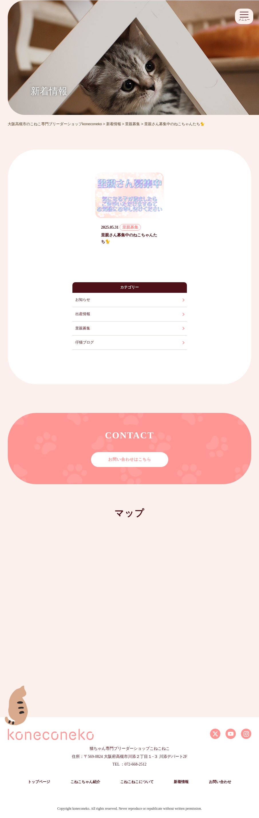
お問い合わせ (220, 782)
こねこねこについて (137, 782)
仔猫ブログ (84, 342)
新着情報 (181, 782)
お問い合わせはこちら (129, 459)
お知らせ (82, 300)
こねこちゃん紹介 (85, 782)
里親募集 (82, 328)
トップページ (39, 782)
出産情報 (82, 314)
